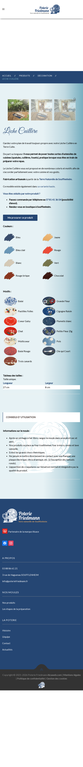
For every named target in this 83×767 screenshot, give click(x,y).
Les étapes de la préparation (16, 685)
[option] (18, 186)
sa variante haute (46, 263)
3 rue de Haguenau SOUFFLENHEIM (20, 651)
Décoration (45, 75)
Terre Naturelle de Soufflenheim (55, 255)
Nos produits (8, 679)
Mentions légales (72, 751)
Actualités (7, 726)
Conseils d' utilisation (21, 493)
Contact (6, 719)
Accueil (6, 75)
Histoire (6, 707)
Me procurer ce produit (20, 294)
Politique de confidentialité (31, 755)
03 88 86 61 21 (10, 645)
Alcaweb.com (54, 751)
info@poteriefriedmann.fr (15, 657)
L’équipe (6, 713)
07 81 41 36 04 (53, 276)
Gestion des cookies (56, 755)
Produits (24, 75)
